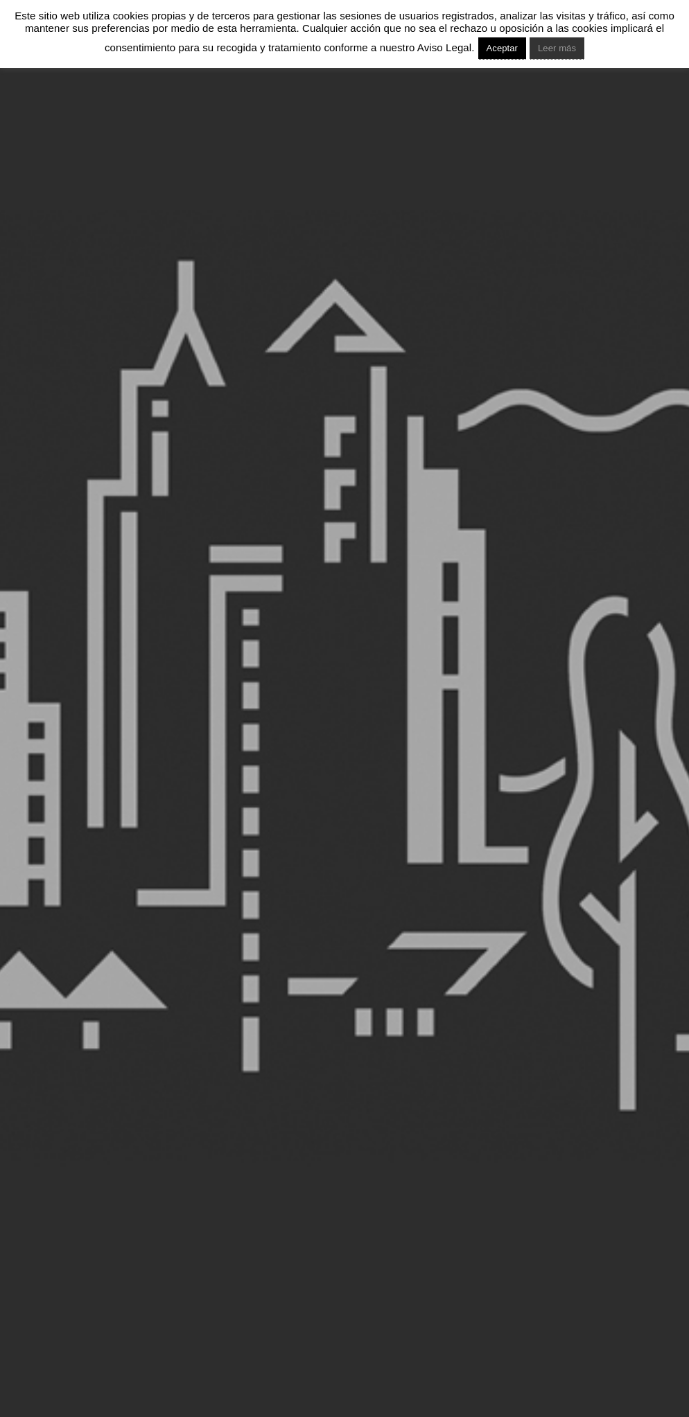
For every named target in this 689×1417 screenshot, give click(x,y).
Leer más (557, 48)
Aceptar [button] (502, 48)
